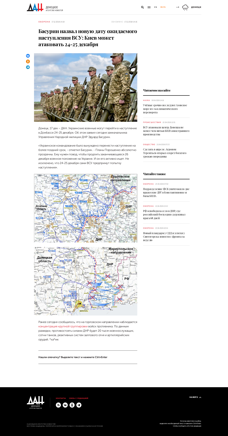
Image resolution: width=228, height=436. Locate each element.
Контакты (61, 398)
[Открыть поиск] (142, 7)
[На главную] (45, 7)
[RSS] (58, 405)
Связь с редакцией (78, 398)
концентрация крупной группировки (63, 326)
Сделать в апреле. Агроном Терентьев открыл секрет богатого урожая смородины (164, 153)
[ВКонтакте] (28, 56)
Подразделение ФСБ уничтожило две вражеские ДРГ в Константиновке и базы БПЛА (166, 192)
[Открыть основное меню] (149, 7)
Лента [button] (162, 7)
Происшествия (152, 122)
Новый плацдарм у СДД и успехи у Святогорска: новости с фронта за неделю (164, 236)
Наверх (195, 397)
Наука (146, 100)
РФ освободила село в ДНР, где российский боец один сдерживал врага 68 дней (164, 214)
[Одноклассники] (28, 61)
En (155, 7)
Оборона (44, 22)
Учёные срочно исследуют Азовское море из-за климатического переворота (165, 108)
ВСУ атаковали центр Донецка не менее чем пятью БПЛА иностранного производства (166, 131)
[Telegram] (28, 67)
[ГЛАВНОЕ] (78, 405)
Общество (149, 144)
